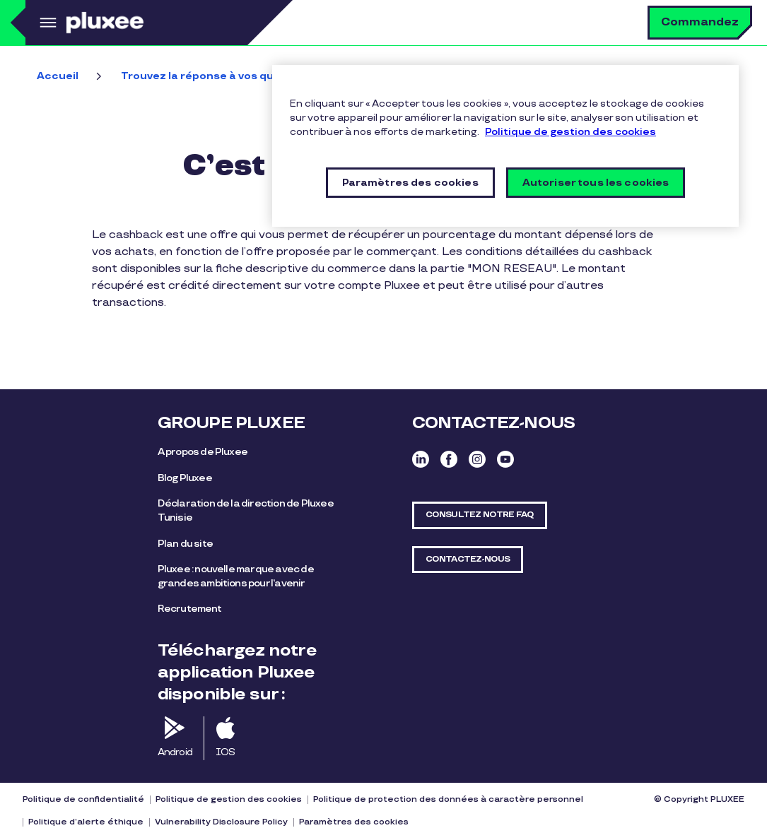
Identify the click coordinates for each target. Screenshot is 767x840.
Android (175, 752)
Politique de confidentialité (83, 799)
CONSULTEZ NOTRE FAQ (480, 514)
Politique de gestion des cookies (229, 799)
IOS (225, 752)
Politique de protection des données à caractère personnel (448, 799)
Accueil (57, 76)
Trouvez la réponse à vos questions (218, 76)
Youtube (505, 459)
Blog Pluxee (185, 478)
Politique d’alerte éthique (86, 822)
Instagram (477, 459)
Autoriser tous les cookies (595, 183)
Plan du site (185, 544)
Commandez (700, 22)
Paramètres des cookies (354, 822)
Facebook (448, 459)
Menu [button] (45, 22)
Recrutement (190, 609)
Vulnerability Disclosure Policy (221, 822)
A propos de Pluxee (203, 452)
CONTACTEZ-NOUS (468, 559)
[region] (505, 146)
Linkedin (420, 459)
